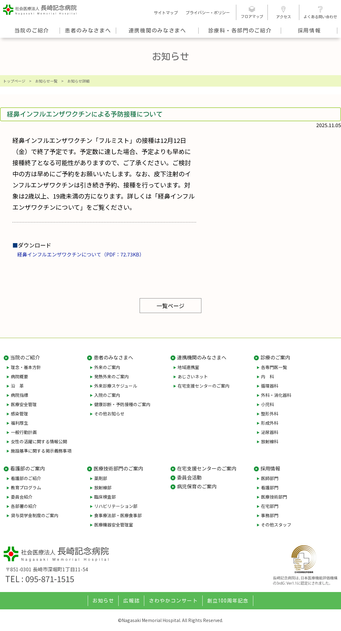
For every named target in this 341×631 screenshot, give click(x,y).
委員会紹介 (21, 497)
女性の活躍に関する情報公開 (39, 441)
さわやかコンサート (173, 600)
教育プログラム (26, 487)
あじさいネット (193, 376)
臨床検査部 (105, 497)
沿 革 (17, 386)
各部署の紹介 (24, 506)
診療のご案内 (275, 357)
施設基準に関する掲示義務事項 (41, 451)
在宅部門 (269, 506)
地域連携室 (188, 367)
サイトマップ (166, 13)
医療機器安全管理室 (113, 525)
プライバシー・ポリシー (208, 13)
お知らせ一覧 (46, 81)
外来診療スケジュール (115, 386)
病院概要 (19, 376)
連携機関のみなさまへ (157, 30)
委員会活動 (189, 477)
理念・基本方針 (26, 367)
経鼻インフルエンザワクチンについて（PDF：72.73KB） (80, 254)
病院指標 (19, 395)
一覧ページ (170, 306)
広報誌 (131, 600)
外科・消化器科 (276, 395)
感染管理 (19, 413)
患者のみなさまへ (88, 30)
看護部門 (269, 487)
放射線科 (269, 441)
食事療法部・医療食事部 (118, 515)
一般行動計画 (24, 432)
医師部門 (269, 478)
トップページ (14, 81)
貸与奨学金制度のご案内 (34, 515)
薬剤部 (100, 478)
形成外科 (269, 423)
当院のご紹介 (32, 30)
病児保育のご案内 (197, 486)
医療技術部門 (274, 497)
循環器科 (269, 386)
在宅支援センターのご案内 (203, 386)
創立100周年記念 (228, 600)
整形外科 (269, 413)
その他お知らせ (109, 413)
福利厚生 (19, 423)
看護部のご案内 (27, 468)
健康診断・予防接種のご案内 (122, 404)
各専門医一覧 (274, 367)
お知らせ (103, 600)
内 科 (267, 376)
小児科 (267, 404)
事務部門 (269, 515)
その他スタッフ (276, 525)
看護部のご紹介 (26, 478)
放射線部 (103, 487)
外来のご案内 (107, 367)
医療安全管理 (24, 404)
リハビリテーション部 (115, 506)
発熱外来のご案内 (111, 376)
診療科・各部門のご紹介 (240, 30)
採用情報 (309, 30)
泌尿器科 (269, 432)
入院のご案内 (107, 395)
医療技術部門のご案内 (118, 468)
